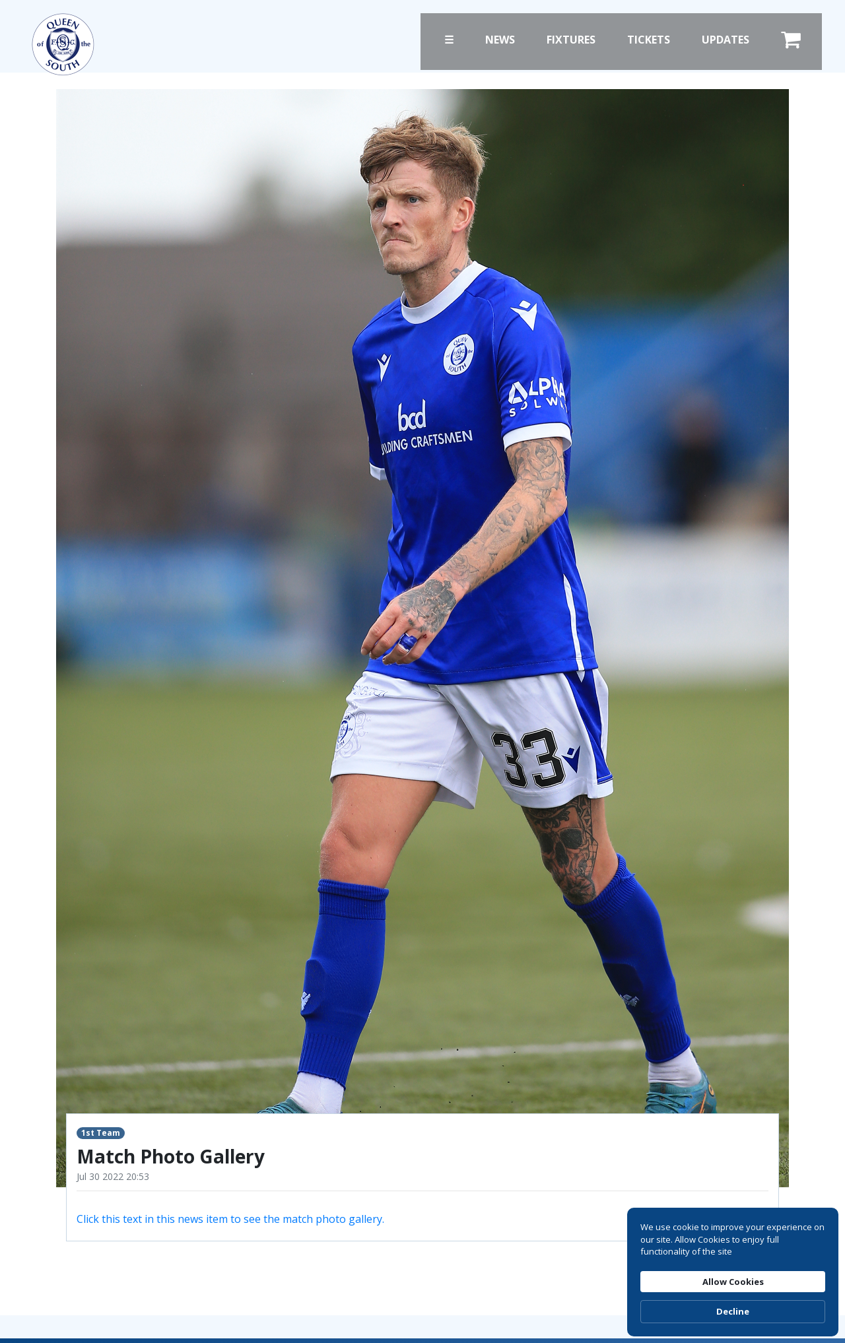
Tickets (648, 39)
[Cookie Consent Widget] (732, 1272)
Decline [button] (732, 1311)
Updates (725, 39)
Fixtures (571, 39)
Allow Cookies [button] (733, 1282)
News (500, 39)
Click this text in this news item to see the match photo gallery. (230, 1219)
